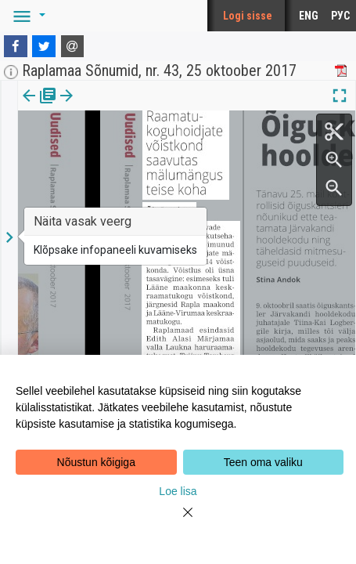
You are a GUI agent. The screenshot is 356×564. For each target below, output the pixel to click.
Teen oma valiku (263, 462)
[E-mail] (73, 46)
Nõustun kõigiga (96, 462)
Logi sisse (247, 15)
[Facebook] (15, 46)
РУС (340, 15)
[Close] (178, 521)
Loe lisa (177, 491)
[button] (26, 15)
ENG (308, 15)
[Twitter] (44, 46)
